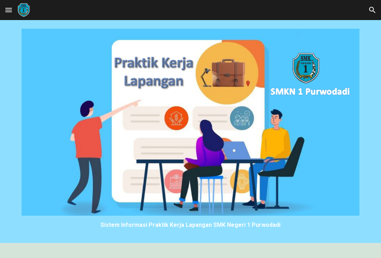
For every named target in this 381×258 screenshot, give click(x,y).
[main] (190, 225)
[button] (8, 10)
